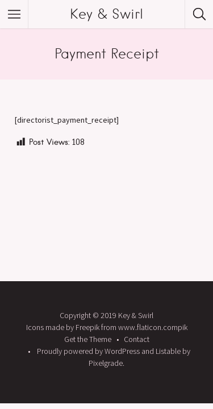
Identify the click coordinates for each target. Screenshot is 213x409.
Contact (136, 339)
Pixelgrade (106, 363)
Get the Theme (87, 339)
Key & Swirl (106, 14)
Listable (168, 351)
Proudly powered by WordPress (88, 351)
